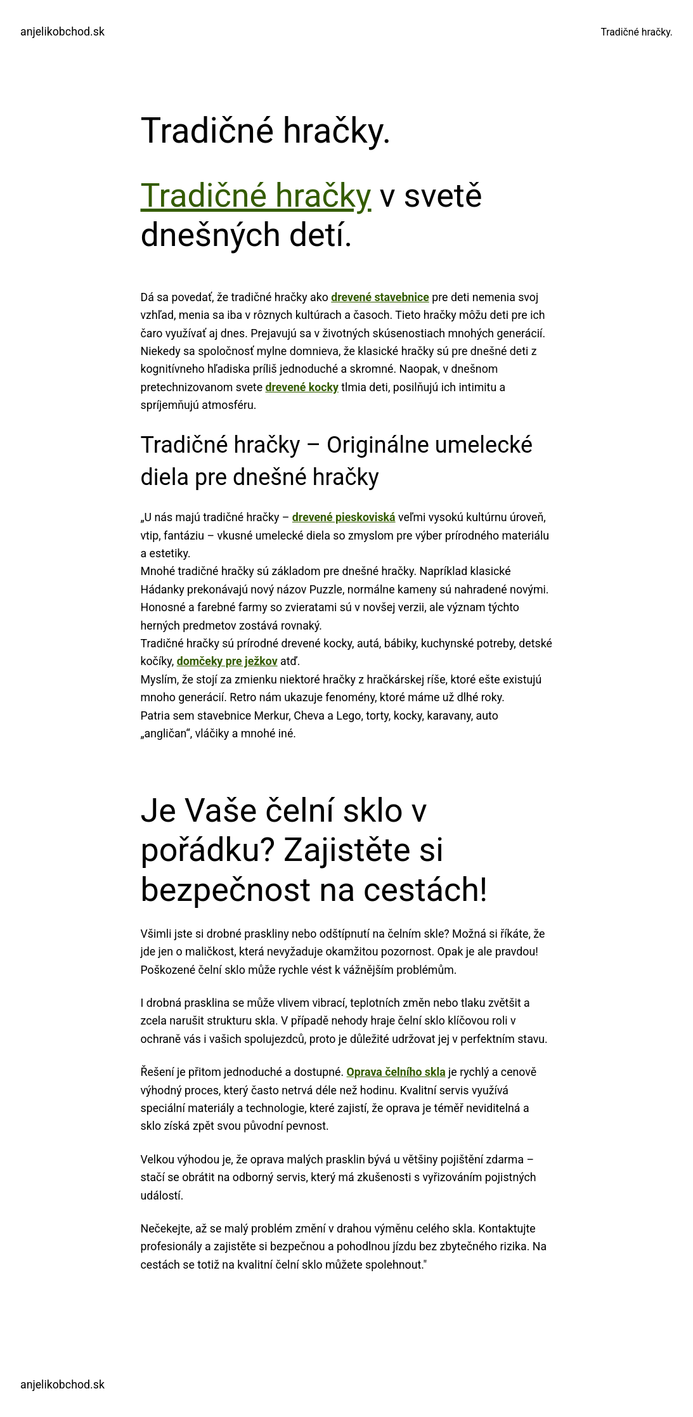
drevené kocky (302, 387)
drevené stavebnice (380, 297)
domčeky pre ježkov (227, 661)
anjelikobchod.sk (62, 31)
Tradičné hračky (256, 195)
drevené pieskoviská (344, 517)
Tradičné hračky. (636, 32)
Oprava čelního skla (396, 1072)
